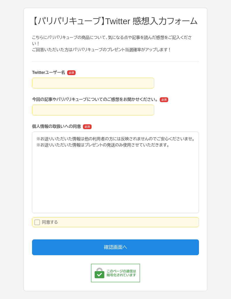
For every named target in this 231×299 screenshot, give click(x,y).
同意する (46, 222)
